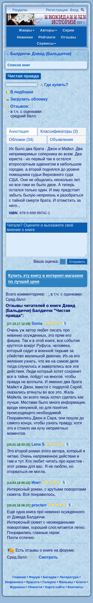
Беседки (50, 581)
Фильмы (66, 586)
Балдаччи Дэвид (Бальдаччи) (40, 53)
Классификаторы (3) (59, 131)
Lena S (37, 449)
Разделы (19, 10)
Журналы (17, 591)
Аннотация (19, 131)
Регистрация (57, 10)
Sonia (36, 328)
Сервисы (46, 43)
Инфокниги (14, 586)
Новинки (25, 37)
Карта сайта (54, 591)
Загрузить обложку (29, 99)
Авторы (48, 30)
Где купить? (56, 85)
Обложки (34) (21, 139)
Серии (68, 30)
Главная (19, 581)
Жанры (26, 30)
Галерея (49, 586)
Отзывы (68, 37)
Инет (36, 487)
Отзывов (19, 106)
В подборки (21, 92)
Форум (34, 581)
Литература (69, 581)
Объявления (61, 139)
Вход (74, 10)
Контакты (75, 591)
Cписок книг (18, 65)
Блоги (81, 586)
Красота (32, 586)
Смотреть (48, 562)
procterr (39, 509)
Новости (35, 591)
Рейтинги (46, 37)
